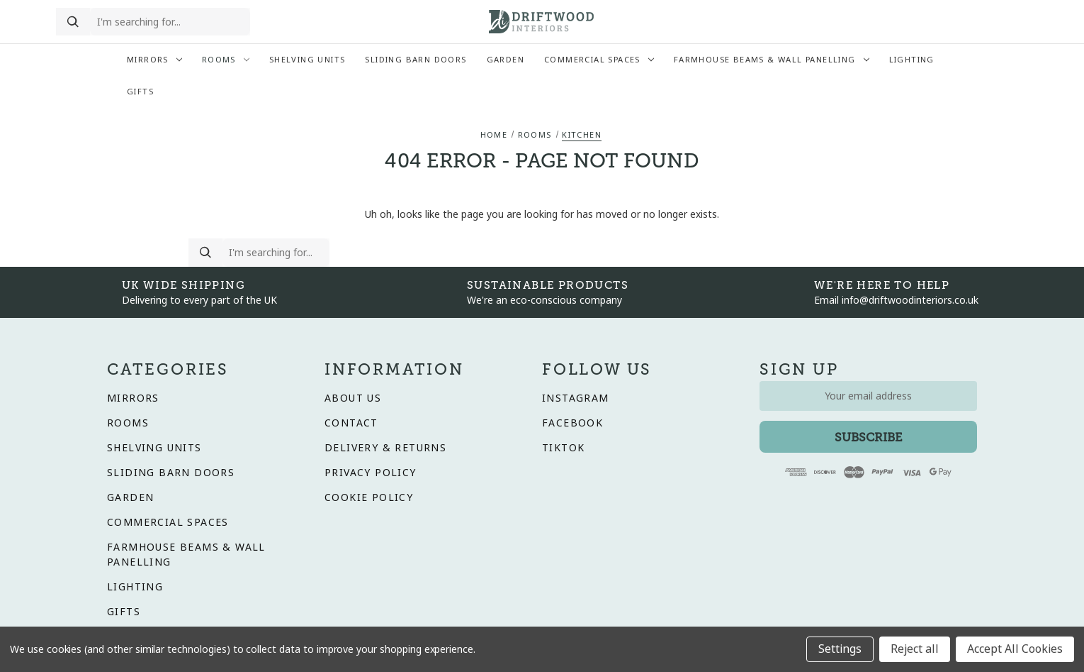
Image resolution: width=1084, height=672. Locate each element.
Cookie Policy (368, 497)
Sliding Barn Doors (415, 59)
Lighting (912, 59)
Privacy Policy (370, 473)
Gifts (140, 91)
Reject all (915, 649)
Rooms (225, 59)
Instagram (575, 398)
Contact (351, 423)
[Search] (73, 22)
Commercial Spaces (599, 59)
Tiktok (563, 448)
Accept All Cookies (1015, 649)
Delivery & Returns (385, 448)
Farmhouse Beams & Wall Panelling (771, 59)
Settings (840, 649)
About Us (352, 398)
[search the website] (170, 22)
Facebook (572, 423)
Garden (505, 59)
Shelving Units (307, 59)
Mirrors (154, 59)
